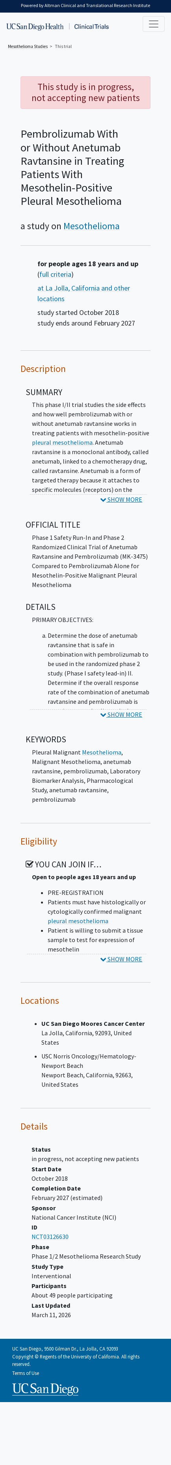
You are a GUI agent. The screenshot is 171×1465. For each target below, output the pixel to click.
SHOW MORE (121, 499)
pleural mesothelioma (62, 442)
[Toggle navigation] (154, 24)
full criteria (55, 274)
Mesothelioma (91, 226)
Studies (28, 46)
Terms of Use (25, 1373)
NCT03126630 (50, 1236)
